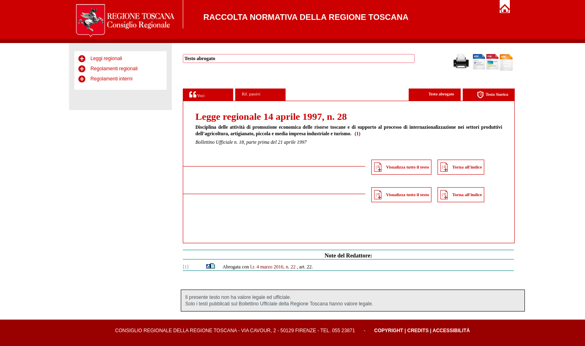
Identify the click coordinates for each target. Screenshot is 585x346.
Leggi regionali (106, 58)
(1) (357, 133)
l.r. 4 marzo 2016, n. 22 (273, 267)
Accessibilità (451, 330)
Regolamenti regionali (114, 68)
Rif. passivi (251, 94)
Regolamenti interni (111, 79)
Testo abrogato (441, 94)
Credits (418, 330)
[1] (185, 267)
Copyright (388, 330)
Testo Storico (492, 95)
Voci (196, 94)
